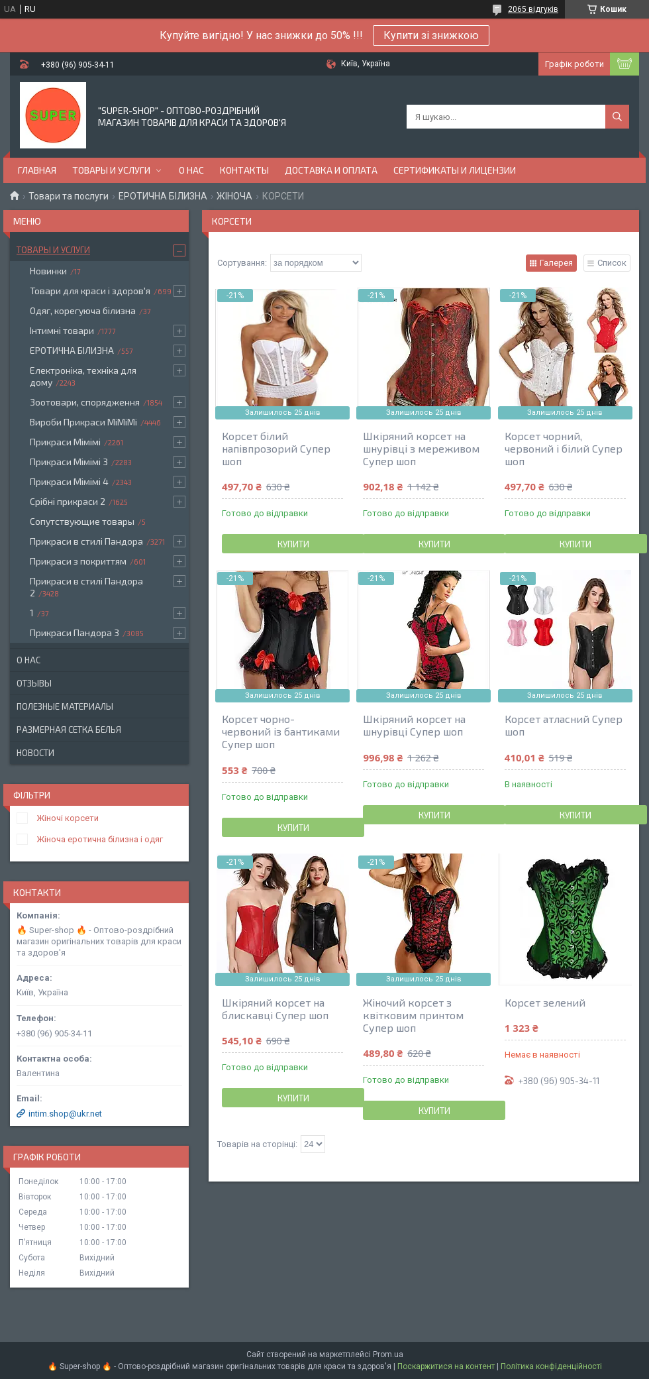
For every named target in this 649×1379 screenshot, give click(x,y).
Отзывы (34, 683)
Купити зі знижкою (431, 35)
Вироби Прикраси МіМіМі (83, 421)
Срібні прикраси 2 (67, 501)
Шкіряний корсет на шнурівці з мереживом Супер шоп (421, 448)
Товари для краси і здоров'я (90, 290)
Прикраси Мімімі (65, 441)
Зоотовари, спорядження (85, 402)
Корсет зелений (545, 1002)
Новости (35, 752)
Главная (37, 170)
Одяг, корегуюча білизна (83, 310)
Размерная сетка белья (69, 729)
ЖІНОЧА (234, 196)
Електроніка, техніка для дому (83, 376)
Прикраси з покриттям (78, 561)
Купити (293, 544)
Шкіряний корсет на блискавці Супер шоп (275, 1008)
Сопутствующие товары (82, 521)
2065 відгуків (533, 9)
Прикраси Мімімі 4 (69, 481)
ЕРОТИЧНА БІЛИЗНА (163, 196)
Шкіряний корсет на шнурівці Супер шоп (414, 725)
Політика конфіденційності (551, 1366)
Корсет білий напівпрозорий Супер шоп (276, 448)
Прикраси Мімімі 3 (69, 461)
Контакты (244, 170)
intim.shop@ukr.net (65, 1114)
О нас (191, 170)
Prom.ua (388, 1354)
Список (611, 263)
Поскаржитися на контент (446, 1366)
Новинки (48, 270)
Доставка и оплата (331, 170)
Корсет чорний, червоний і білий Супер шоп (564, 448)
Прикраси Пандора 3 (74, 632)
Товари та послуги (68, 196)
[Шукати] (617, 117)
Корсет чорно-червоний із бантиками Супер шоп (281, 731)
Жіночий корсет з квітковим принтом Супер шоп (413, 1015)
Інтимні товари (62, 330)
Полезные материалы (65, 706)
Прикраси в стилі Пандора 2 (86, 586)
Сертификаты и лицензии (454, 170)
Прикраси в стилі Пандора (86, 541)
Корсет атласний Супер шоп (564, 725)
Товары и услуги (111, 170)
